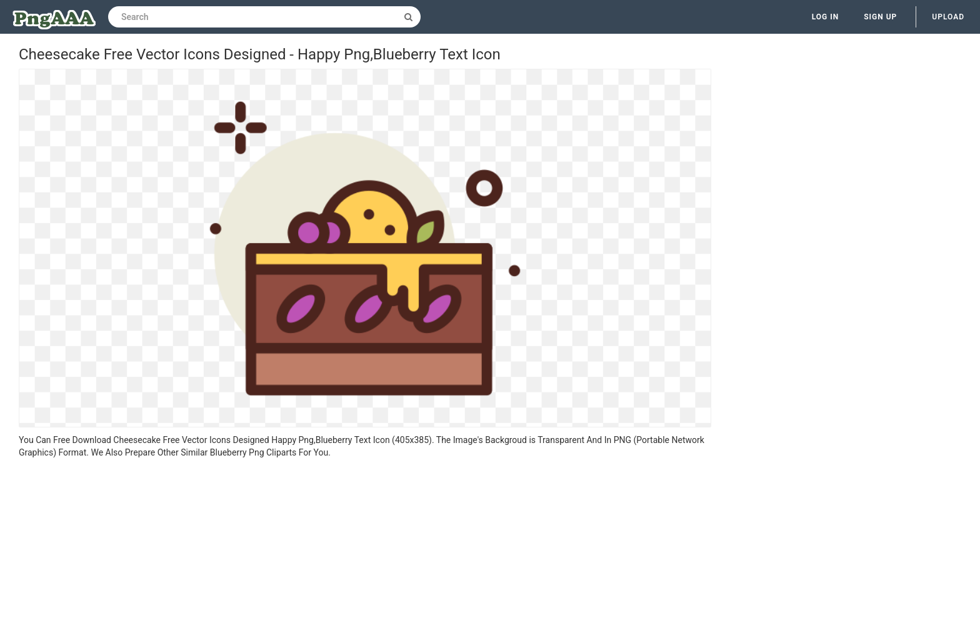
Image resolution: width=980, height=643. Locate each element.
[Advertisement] (365, 552)
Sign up (880, 16)
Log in (825, 16)
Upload (948, 16)
